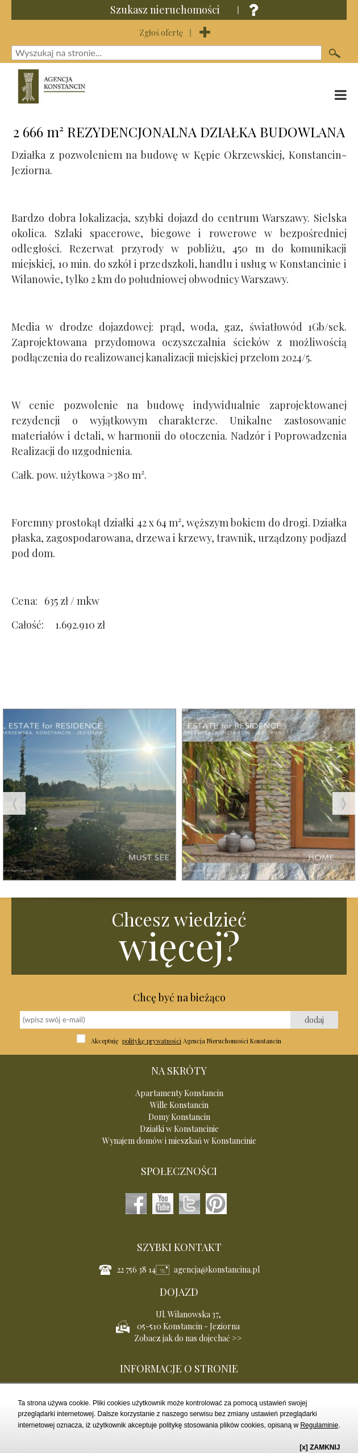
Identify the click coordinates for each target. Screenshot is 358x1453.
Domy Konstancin (179, 1116)
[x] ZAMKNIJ (319, 1447)
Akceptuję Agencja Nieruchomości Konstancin (186, 1041)
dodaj (314, 1019)
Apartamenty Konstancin (179, 1093)
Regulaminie (319, 1425)
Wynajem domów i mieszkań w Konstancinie (179, 1140)
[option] (89, 803)
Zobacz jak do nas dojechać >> (188, 1338)
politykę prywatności (151, 1041)
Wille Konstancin (179, 1105)
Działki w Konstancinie (179, 1128)
